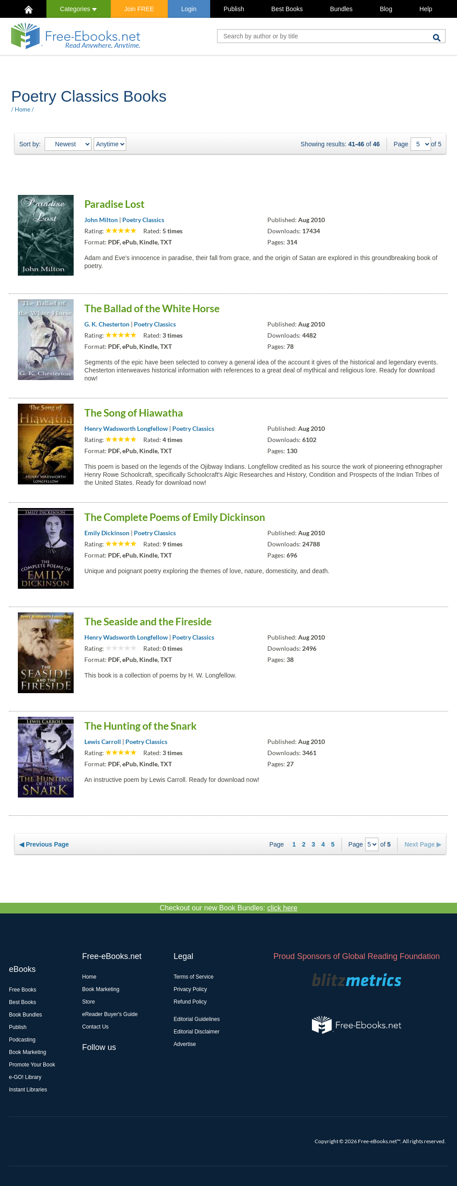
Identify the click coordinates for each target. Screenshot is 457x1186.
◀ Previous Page (44, 844)
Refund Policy (190, 1002)
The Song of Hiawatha (133, 412)
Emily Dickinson (106, 533)
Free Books (22, 990)
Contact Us (95, 1027)
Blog (386, 8)
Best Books (287, 8)
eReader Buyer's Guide (109, 1014)
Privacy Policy (190, 989)
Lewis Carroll (102, 741)
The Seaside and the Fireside (148, 621)
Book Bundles (25, 1015)
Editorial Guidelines (197, 1019)
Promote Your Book (32, 1065)
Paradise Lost (114, 204)
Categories (78, 8)
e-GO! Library (25, 1077)
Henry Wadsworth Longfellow (126, 428)
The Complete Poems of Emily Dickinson (174, 517)
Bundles (341, 8)
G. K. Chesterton (106, 324)
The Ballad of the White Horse (152, 308)
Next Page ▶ (422, 844)
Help (426, 8)
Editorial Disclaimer (197, 1032)
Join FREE (139, 8)
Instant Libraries (28, 1090)
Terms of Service (193, 977)
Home (22, 109)
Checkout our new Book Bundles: (229, 908)
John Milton (101, 219)
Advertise (185, 1044)
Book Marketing (27, 1052)
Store (88, 1002)
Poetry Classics (143, 219)
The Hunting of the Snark (140, 725)
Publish (234, 8)
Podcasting (22, 1040)
